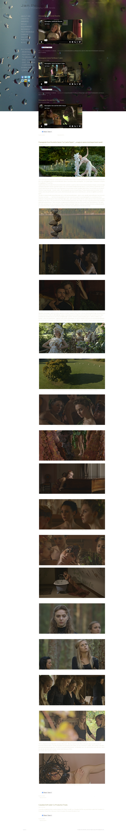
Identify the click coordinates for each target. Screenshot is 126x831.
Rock (74, 799)
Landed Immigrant (43, 822)
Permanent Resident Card (55, 822)
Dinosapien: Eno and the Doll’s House (51, 100)
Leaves (68, 799)
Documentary (75, 818)
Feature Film (79, 795)
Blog (46, 795)
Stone (83, 799)
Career (24, 34)
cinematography (68, 50)
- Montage (26, 52)
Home (92, 795)
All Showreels (28, 49)
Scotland (78, 799)
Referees (25, 29)
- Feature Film (28, 54)
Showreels (99, 2)
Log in (24, 829)
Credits (25, 19)
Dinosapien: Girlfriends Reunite (49, 16)
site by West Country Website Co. (95, 829)
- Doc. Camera (28, 60)
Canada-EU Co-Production (71, 135)
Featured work (87, 795)
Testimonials (27, 32)
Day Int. (83, 50)
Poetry (24, 40)
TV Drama (53, 50)
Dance (72, 795)
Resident (64, 822)
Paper (71, 799)
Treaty (69, 822)
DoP (100, 50)
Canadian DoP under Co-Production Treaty (53, 805)
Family (102, 50)
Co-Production (77, 50)
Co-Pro (75, 92)
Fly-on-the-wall (92, 818)
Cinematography (65, 795)
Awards (25, 21)
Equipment (26, 27)
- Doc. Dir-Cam (28, 62)
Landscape (63, 799)
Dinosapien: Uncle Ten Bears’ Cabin (50, 58)
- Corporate (27, 65)
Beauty (53, 797)
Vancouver (74, 822)
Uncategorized (99, 795)
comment (68, 818)
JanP (48, 18)
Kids (39, 52)
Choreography (69, 797)
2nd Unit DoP (53, 818)
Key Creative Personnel (54, 799)
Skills (24, 24)
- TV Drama (26, 57)
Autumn (49, 797)
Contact (87, 2)
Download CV (28, 68)
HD (53, 136)
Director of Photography (92, 50)
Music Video (100, 818)
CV (93, 2)
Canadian (62, 797)
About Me (26, 16)
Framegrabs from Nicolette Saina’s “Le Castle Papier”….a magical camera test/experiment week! (70, 142)
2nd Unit (47, 818)
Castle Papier (57, 795)
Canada (57, 797)
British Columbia (51, 820)
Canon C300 (51, 795)
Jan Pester (34, 5)
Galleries (26, 37)
